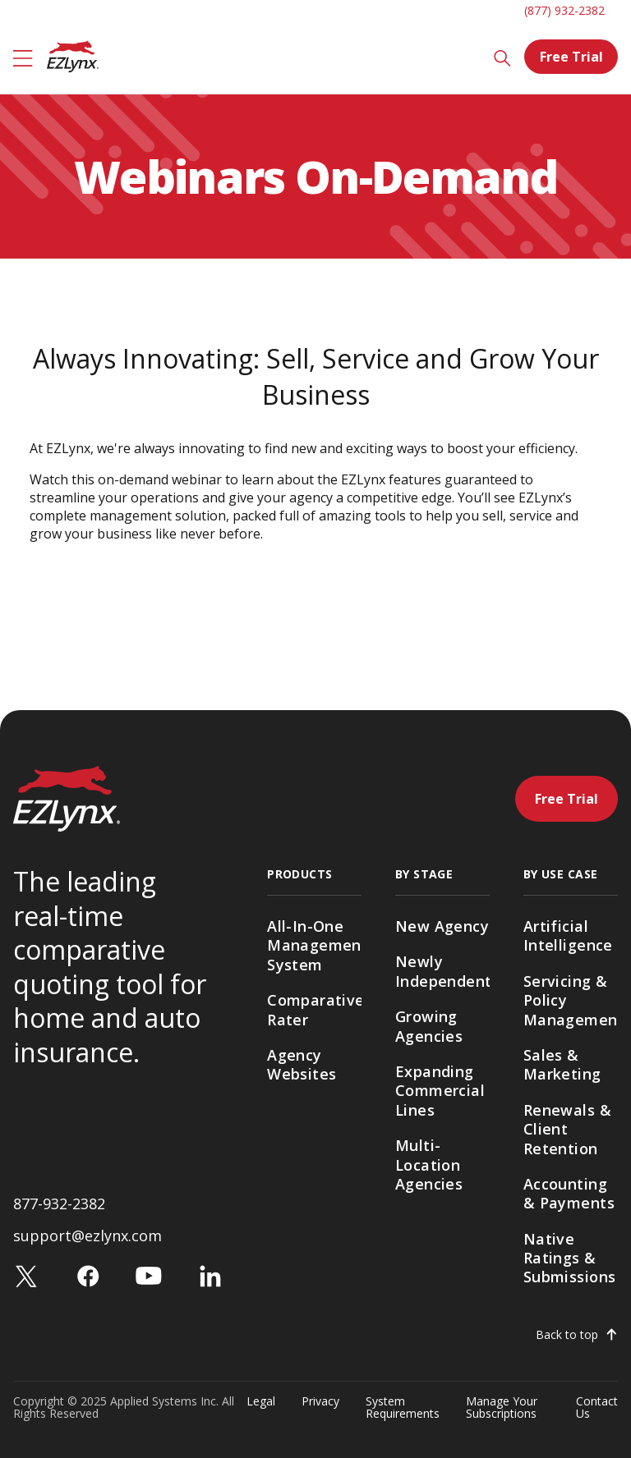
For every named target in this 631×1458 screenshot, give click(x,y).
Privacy (320, 1402)
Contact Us (597, 1407)
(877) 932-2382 (564, 10)
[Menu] (23, 56)
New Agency (442, 926)
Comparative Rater (314, 1009)
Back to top (567, 1334)
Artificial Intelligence (568, 935)
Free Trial (571, 57)
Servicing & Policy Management (570, 1000)
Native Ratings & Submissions (569, 1258)
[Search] (502, 56)
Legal (260, 1402)
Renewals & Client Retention (567, 1129)
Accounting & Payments (569, 1193)
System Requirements (403, 1407)
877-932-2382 (59, 1203)
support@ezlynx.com (87, 1235)
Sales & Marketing (562, 1064)
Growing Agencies (429, 1025)
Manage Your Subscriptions (501, 1407)
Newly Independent (442, 970)
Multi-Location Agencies (429, 1164)
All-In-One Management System (314, 945)
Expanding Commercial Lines (440, 1090)
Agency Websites (301, 1064)
